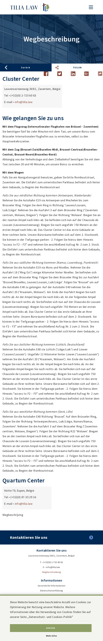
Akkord (50, 628)
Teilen (77, 67)
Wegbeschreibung (51, 572)
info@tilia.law (24, 102)
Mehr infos (51, 635)
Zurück (25, 67)
